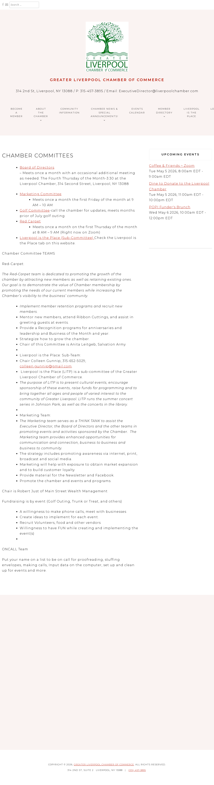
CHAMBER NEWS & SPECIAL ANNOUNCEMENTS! (104, 112)
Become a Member (16, 112)
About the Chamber (41, 112)
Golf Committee (35, 210)
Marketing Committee (41, 194)
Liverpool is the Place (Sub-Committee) (57, 238)
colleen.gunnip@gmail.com (46, 366)
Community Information (69, 110)
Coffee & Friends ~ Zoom (172, 166)
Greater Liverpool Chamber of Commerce (107, 80)
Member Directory (164, 110)
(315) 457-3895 (137, 770)
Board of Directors (37, 167)
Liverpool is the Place (192, 112)
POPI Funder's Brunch (169, 207)
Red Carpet (30, 221)
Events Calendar (137, 110)
